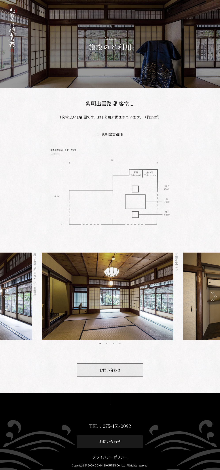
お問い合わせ (110, 370)
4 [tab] (120, 343)
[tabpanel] (110, 296)
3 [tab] (113, 343)
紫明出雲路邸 (112, 134)
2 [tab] (106, 343)
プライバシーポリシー (110, 457)
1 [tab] (100, 343)
